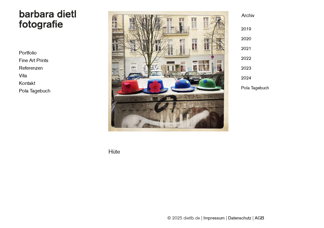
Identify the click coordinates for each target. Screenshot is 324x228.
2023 (246, 68)
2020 (246, 38)
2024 (246, 78)
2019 (246, 29)
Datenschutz (239, 218)
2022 (246, 58)
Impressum (214, 218)
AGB (259, 218)
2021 (246, 48)
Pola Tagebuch (255, 88)
